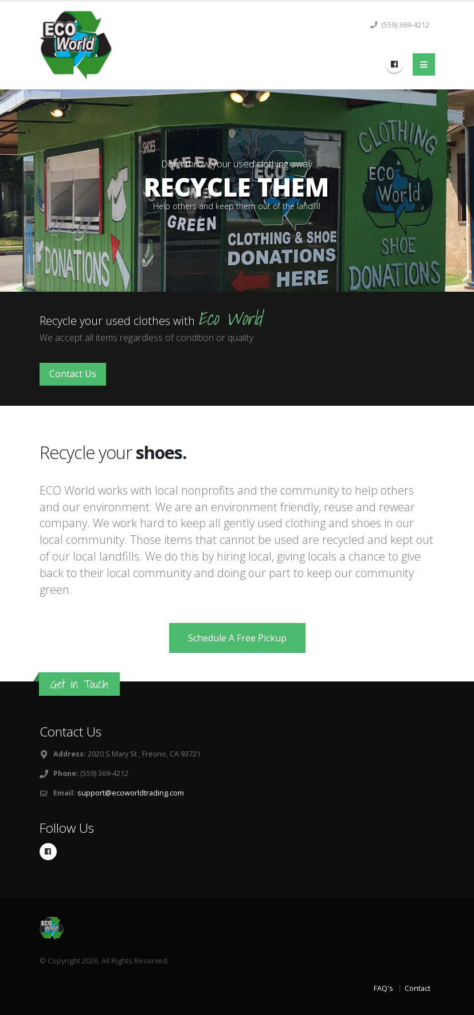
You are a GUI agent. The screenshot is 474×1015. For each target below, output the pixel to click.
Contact (417, 988)
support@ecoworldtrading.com (130, 793)
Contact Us (72, 373)
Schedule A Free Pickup (237, 638)
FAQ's (383, 988)
